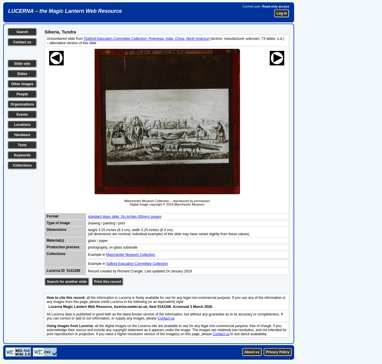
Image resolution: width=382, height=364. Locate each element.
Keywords (22, 155)
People (22, 94)
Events (22, 115)
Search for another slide (67, 282)
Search (22, 32)
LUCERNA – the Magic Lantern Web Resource (65, 11)
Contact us (22, 42)
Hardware (22, 135)
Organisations (22, 104)
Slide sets (22, 64)
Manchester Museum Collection (130, 255)
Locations (22, 125)
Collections (22, 165)
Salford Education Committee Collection (137, 264)
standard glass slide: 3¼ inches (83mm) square (124, 217)
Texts (22, 145)
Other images (22, 84)
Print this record (107, 282)
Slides (22, 74)
